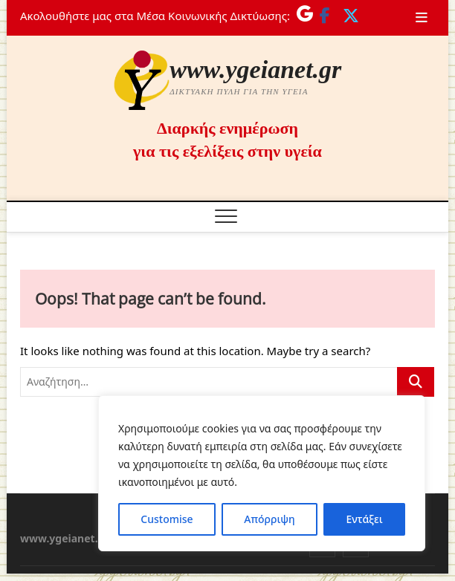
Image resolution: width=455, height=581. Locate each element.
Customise (167, 519)
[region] (261, 473)
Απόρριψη (269, 519)
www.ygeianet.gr (255, 69)
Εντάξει (364, 519)
